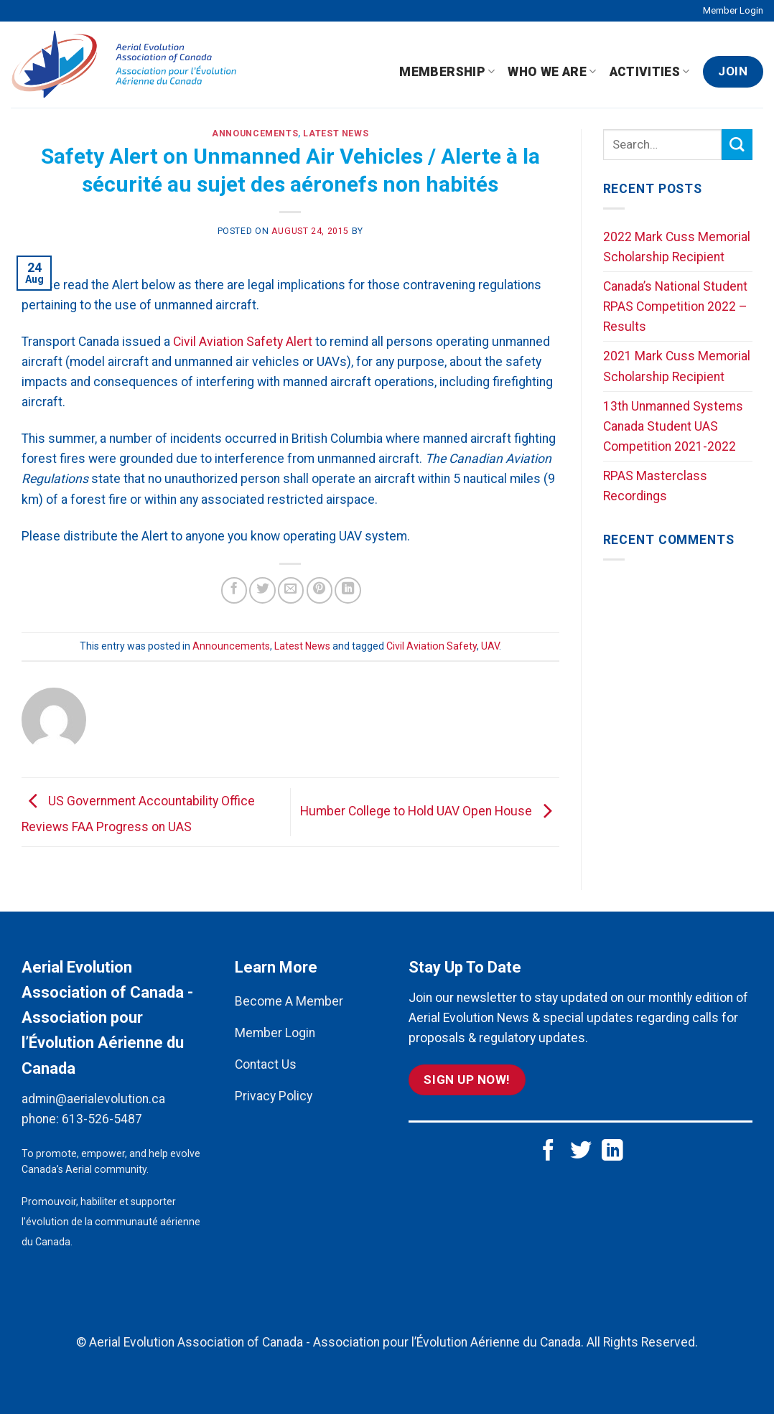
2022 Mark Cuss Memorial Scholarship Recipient (676, 247)
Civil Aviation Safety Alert (242, 341)
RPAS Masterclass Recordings (655, 486)
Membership (447, 72)
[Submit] (737, 144)
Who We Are (552, 72)
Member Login (733, 10)
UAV (490, 646)
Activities (650, 72)
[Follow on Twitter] (581, 1151)
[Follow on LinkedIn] (612, 1151)
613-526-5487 (102, 1119)
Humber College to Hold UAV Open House (429, 811)
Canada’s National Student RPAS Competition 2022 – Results (675, 306)
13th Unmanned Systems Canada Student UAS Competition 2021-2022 (673, 426)
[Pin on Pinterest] (319, 590)
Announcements (255, 133)
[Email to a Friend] (291, 590)
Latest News (335, 133)
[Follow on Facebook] (548, 1151)
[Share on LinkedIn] (347, 590)
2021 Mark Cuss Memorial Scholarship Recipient (676, 366)
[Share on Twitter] (262, 590)
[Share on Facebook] (234, 590)
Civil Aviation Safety (431, 646)
